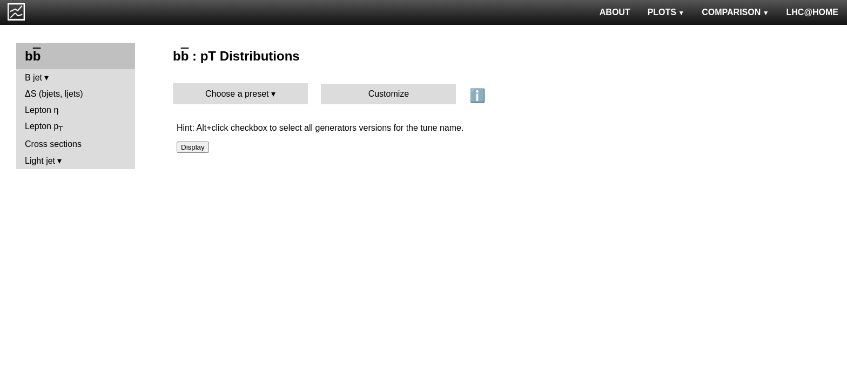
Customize (388, 93)
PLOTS (666, 12)
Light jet (40, 160)
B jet (33, 77)
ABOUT (615, 12)
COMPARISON (735, 12)
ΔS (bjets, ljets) (54, 93)
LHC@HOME (812, 12)
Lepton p (44, 127)
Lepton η (41, 110)
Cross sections (53, 144)
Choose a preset (236, 93)
